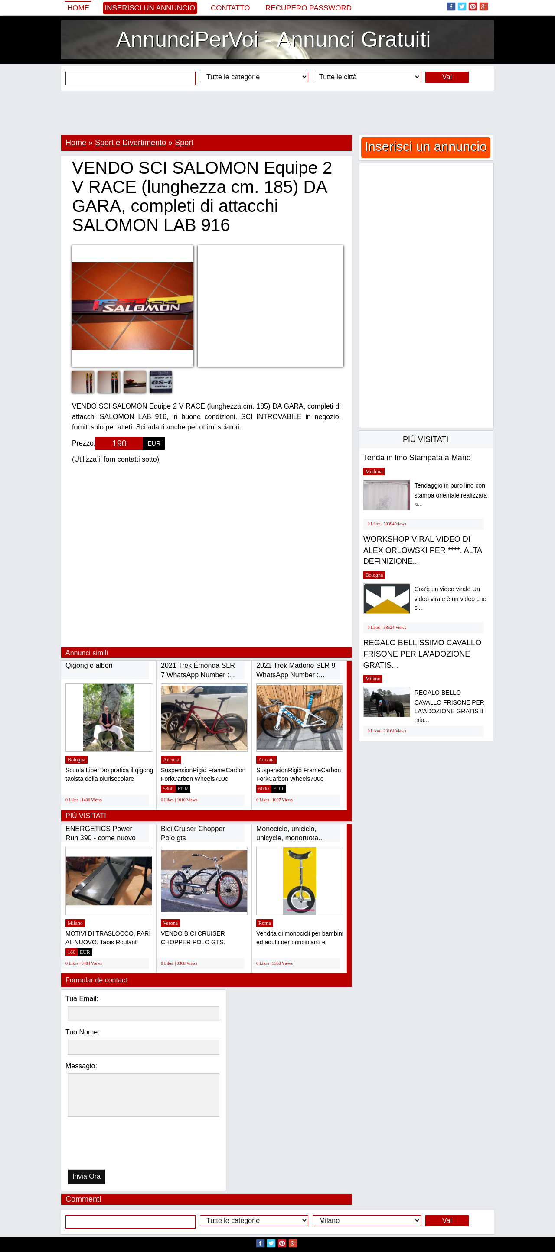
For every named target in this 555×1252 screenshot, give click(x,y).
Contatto (230, 8)
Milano (75, 923)
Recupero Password (308, 8)
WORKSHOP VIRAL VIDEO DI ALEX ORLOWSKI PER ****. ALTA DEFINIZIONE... (422, 550)
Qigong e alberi (89, 665)
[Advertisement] (277, 112)
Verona (170, 923)
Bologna (76, 760)
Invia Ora (86, 1176)
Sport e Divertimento (130, 142)
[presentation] (112, 1145)
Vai (447, 77)
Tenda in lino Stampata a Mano (417, 457)
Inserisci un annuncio (150, 8)
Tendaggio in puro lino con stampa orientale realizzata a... (451, 494)
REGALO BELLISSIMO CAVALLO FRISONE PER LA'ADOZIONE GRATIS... (422, 653)
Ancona (171, 760)
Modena (374, 471)
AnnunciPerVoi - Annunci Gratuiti (273, 39)
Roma (264, 923)
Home (78, 8)
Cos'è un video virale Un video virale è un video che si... (450, 598)
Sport (184, 142)
